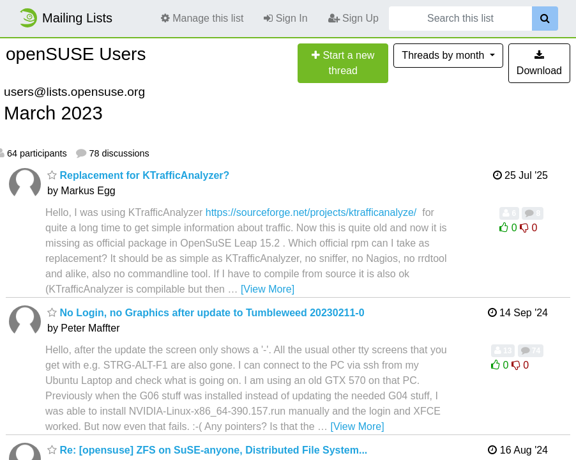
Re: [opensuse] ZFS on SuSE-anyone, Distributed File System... (207, 450)
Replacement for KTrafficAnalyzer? (138, 175)
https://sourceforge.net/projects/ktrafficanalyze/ (311, 212)
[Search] (545, 18)
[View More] (267, 289)
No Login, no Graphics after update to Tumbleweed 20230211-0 (206, 312)
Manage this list (202, 18)
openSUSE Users (76, 54)
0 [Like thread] (509, 227)
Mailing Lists (65, 17)
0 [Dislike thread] (528, 227)
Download (539, 63)
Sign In (285, 18)
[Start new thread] (343, 63)
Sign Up (353, 18)
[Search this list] (460, 18)
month (444, 55)
